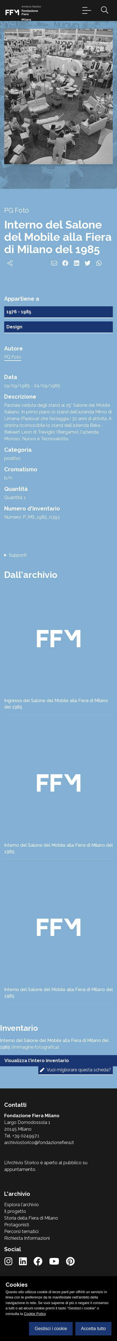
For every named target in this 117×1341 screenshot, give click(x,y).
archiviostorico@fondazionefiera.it (39, 1142)
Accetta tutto (93, 1328)
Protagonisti (16, 1224)
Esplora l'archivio (21, 1204)
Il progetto (15, 1211)
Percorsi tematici (21, 1231)
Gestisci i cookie (51, 1328)
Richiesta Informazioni (27, 1238)
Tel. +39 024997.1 (21, 1135)
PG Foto (12, 357)
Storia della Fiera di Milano (31, 1218)
